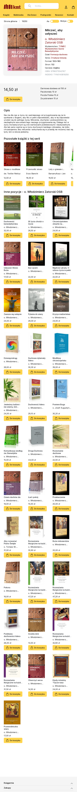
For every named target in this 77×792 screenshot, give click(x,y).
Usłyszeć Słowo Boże (11, 269)
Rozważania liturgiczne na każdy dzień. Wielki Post (62, 635)
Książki (6, 15)
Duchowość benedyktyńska (11, 222)
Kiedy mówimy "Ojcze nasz (59, 681)
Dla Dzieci (31, 15)
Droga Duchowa (35, 451)
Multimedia (18, 15)
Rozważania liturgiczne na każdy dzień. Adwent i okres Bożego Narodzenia (13, 681)
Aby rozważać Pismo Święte (10, 542)
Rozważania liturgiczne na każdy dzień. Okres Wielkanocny (37, 542)
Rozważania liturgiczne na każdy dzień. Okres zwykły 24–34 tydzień (62, 588)
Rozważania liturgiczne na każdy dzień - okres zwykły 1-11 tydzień (37, 588)
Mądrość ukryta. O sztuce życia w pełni (62, 269)
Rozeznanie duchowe (58, 452)
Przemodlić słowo (34, 169)
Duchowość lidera (36, 404)
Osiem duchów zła (12, 497)
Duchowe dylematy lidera (36, 359)
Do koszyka (13, 99)
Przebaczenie (59, 497)
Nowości (59, 15)
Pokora (7, 587)
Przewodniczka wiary (11, 727)
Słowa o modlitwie (12, 169)
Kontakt (70, 15)
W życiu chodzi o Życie (36, 222)
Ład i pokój (33, 497)
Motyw (66, 21)
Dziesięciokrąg (10, 358)
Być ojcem (33, 268)
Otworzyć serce (35, 680)
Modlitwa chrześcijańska (59, 359)
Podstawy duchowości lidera (12, 635)
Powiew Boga (59, 404)
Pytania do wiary (35, 314)
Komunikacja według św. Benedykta (13, 452)
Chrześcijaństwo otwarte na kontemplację (60, 222)
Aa (48, 21)
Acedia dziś (33, 634)
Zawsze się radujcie (13, 314)
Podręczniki (45, 15)
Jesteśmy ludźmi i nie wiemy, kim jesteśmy (12, 405)
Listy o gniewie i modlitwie (56, 169)
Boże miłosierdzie (61, 541)
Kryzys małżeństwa (61, 314)
